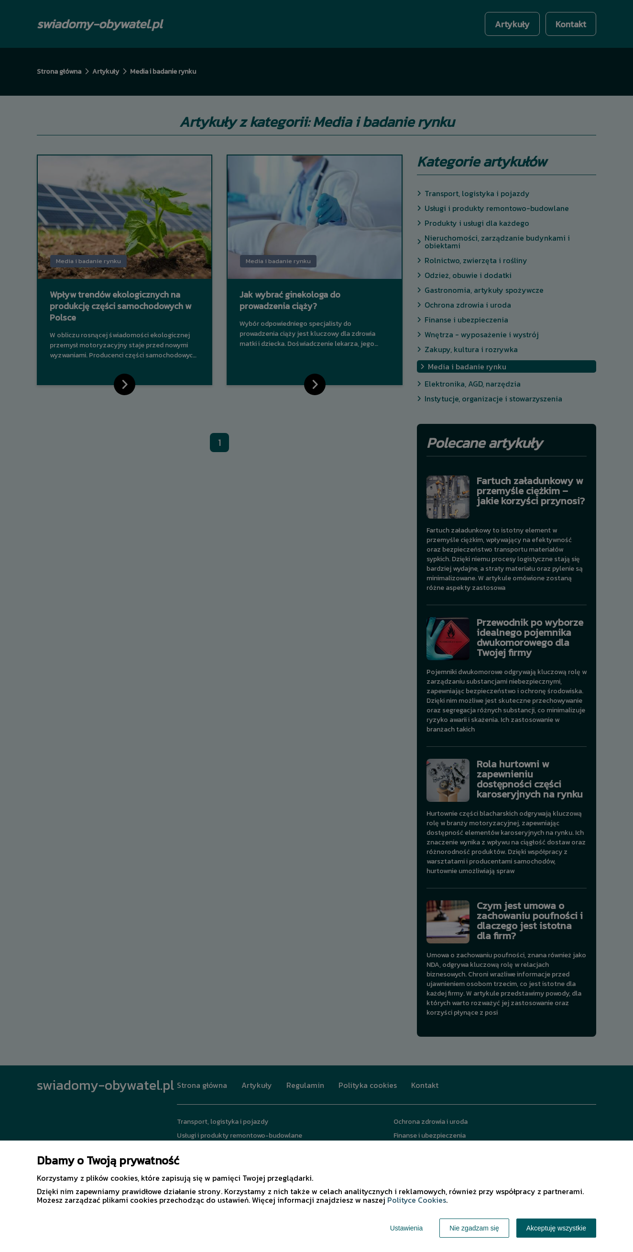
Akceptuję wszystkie (556, 1228)
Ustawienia (406, 1228)
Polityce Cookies (416, 1200)
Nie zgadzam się (474, 1228)
